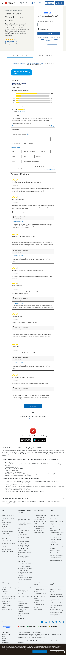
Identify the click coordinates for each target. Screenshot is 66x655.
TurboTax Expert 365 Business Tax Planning (24, 557)
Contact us (4, 591)
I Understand (40, 652)
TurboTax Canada (6, 541)
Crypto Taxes (5, 533)
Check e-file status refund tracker (25, 597)
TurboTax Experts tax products (23, 531)
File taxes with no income (57, 532)
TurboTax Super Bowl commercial (40, 593)
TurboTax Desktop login (40, 515)
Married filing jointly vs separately (56, 522)
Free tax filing (21, 517)
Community (5, 603)
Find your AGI (54, 544)
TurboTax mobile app (8, 547)
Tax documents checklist (24, 616)
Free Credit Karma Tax (56, 605)
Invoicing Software (55, 614)
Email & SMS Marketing (56, 610)
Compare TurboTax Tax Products (8, 516)
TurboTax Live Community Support (9, 588)
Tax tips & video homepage (54, 516)
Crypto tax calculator (23, 607)
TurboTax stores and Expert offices (23, 560)
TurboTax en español (7, 551)
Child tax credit (54, 553)
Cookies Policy (34, 646)
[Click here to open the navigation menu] (2, 3)
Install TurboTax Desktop (40, 523)
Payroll (52, 592)
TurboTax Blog (6, 538)
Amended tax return (55, 537)
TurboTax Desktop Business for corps (39, 531)
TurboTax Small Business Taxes (24, 553)
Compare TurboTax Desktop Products (39, 518)
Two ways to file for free (8, 598)
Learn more (49, 18)
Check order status (39, 526)
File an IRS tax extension (8, 596)
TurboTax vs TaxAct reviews (39, 605)
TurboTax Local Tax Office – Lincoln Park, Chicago (25, 578)
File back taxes (54, 542)
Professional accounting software (56, 599)
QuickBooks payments (56, 594)
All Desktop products (40, 521)
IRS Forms (4, 526)
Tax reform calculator (23, 618)
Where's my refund (7, 594)
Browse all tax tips (55, 519)
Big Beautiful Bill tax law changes (8, 606)
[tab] (20, 56)
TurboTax (15, 63)
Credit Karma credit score (57, 602)
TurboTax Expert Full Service (23, 538)
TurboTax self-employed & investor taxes (24, 523)
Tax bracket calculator (24, 594)
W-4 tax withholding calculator (23, 600)
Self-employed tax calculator (23, 604)
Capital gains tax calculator (22, 610)
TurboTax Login (6, 601)
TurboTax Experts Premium (22, 534)
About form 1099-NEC (56, 535)
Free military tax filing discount (24, 527)
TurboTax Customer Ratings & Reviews (31, 63)
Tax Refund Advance (7, 531)
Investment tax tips (55, 550)
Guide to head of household (54, 525)
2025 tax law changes (56, 560)
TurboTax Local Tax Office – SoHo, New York (25, 569)
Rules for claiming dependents (55, 529)
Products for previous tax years (8, 543)
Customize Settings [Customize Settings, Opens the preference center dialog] (57, 652)
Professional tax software (56, 596)
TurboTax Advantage (39, 528)
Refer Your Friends (7, 609)
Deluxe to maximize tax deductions (24, 520)
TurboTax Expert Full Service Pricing (23, 542)
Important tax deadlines (56, 555)
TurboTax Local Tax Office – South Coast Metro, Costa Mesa (25, 572)
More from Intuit (54, 607)
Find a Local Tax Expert (24, 563)
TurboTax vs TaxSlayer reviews (40, 601)
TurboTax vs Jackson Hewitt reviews (39, 608)
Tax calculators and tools (24, 588)
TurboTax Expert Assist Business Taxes (24, 549)
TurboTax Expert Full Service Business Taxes (24, 545)
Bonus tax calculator (23, 613)
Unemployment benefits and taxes (56, 547)
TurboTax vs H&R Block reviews (40, 597)
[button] (15, 3)
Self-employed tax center (8, 529)
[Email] (48, 24)
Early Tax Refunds (6, 549)
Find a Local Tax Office (24, 566)
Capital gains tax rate (55, 539)
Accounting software (55, 589)
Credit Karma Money (7, 536)
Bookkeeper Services (56, 612)
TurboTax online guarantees (6, 523)
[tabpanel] (33, 233)
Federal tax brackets (55, 557)
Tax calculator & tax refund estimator (23, 591)
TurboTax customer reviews (39, 590)
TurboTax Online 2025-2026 (8, 519)
